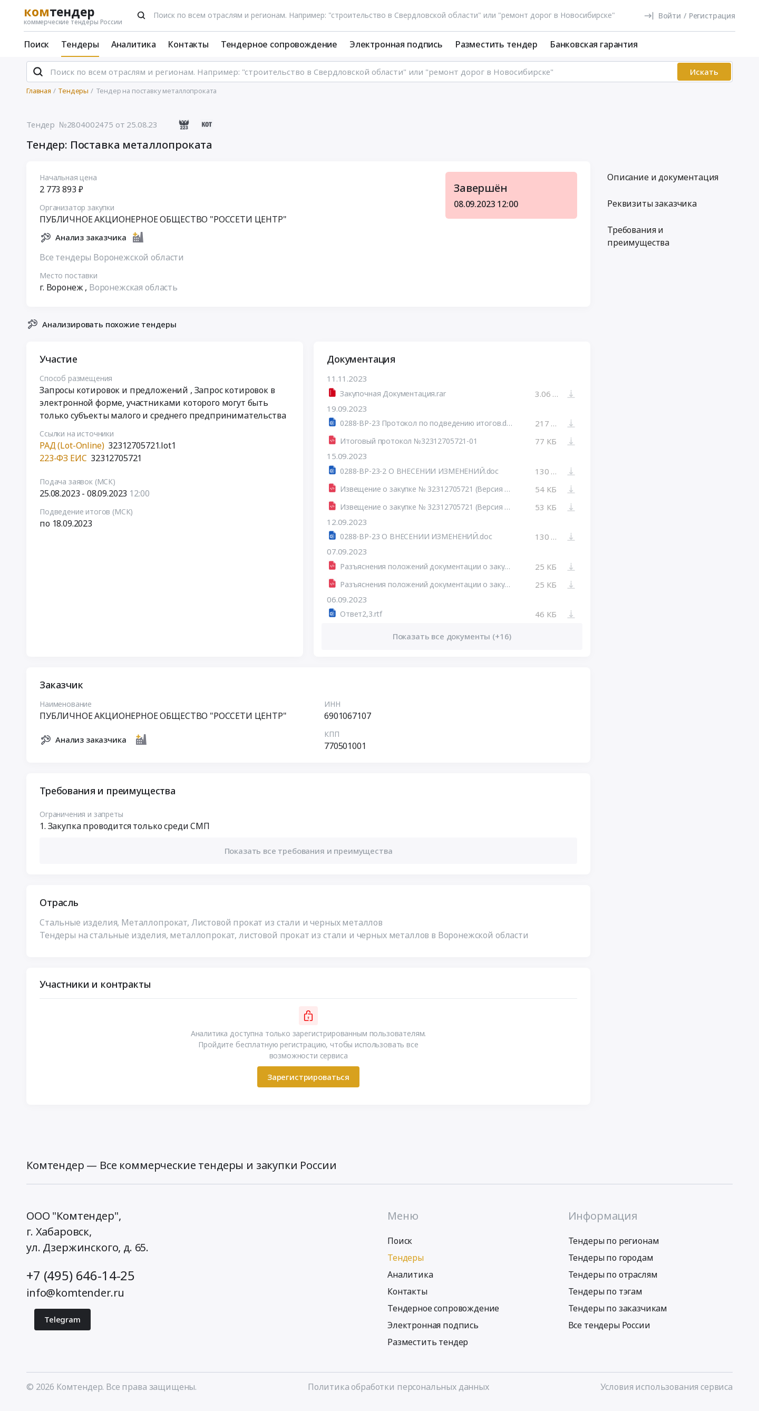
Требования (638, 241)
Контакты (188, 44)
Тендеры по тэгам (605, 1296)
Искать (704, 76)
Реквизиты (652, 208)
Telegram (62, 1324)
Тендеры (80, 44)
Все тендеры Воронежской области (112, 261)
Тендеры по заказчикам (618, 1313)
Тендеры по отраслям (613, 1279)
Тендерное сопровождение (279, 44)
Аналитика (133, 44)
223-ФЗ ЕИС (63, 463)
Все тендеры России (609, 1330)
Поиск (36, 44)
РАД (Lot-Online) (72, 450)
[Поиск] (141, 15)
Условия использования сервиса (666, 1391)
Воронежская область (133, 291)
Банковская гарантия (594, 44)
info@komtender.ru (75, 1297)
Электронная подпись (396, 44)
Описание (662, 182)
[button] (308, 855)
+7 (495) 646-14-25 (80, 1280)
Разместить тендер (496, 44)
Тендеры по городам (611, 1262)
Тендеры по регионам (613, 1245)
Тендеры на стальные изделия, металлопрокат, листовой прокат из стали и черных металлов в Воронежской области (284, 940)
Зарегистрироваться (308, 1081)
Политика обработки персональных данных (398, 1391)
